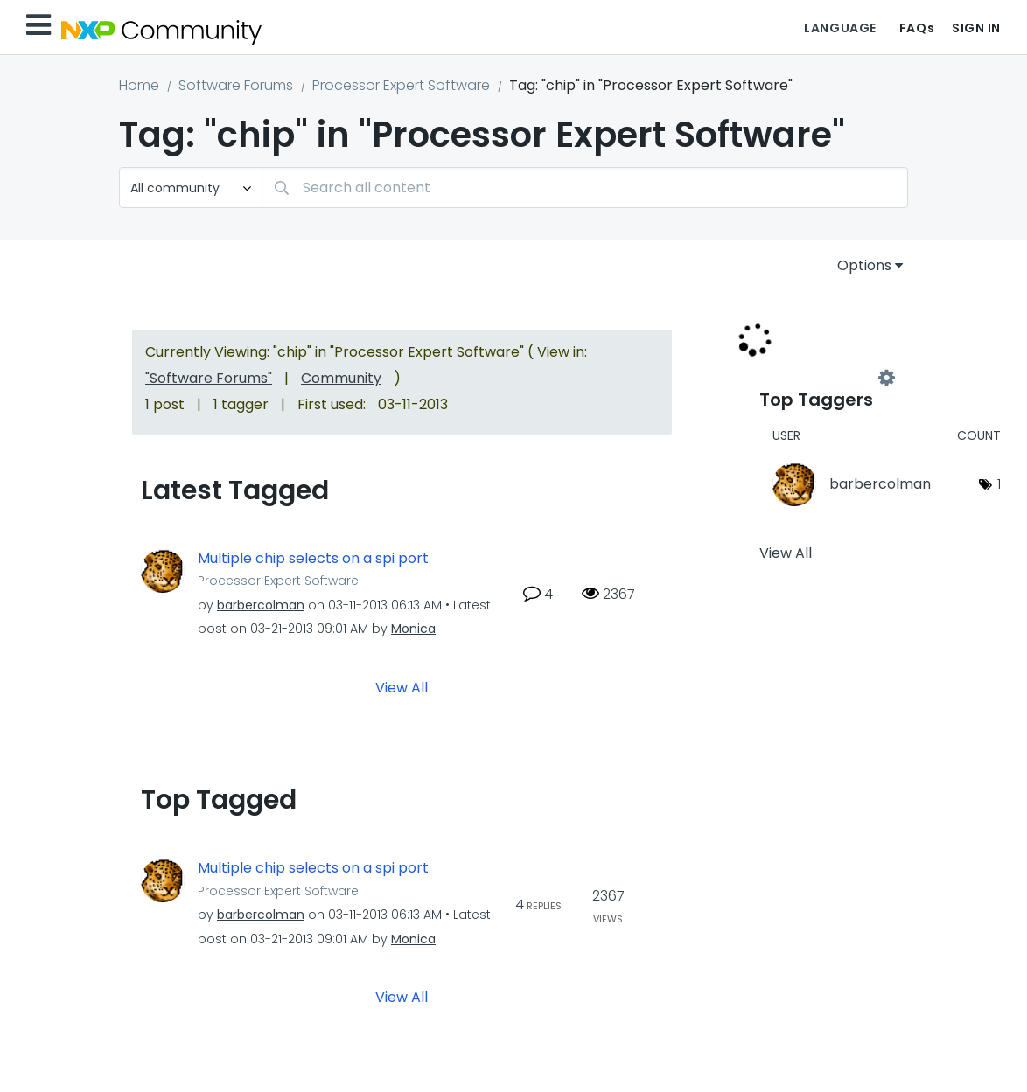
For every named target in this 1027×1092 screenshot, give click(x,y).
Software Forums (235, 85)
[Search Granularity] (191, 187)
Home (139, 85)
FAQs (916, 28)
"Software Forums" (208, 378)
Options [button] (864, 265)
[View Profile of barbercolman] (260, 605)
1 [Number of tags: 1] (999, 484)
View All (401, 688)
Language (840, 28)
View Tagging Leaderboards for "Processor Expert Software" (823, 378)
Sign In (976, 28)
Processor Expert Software (401, 85)
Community (341, 378)
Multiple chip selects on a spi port (313, 558)
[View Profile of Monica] (413, 628)
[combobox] (585, 187)
